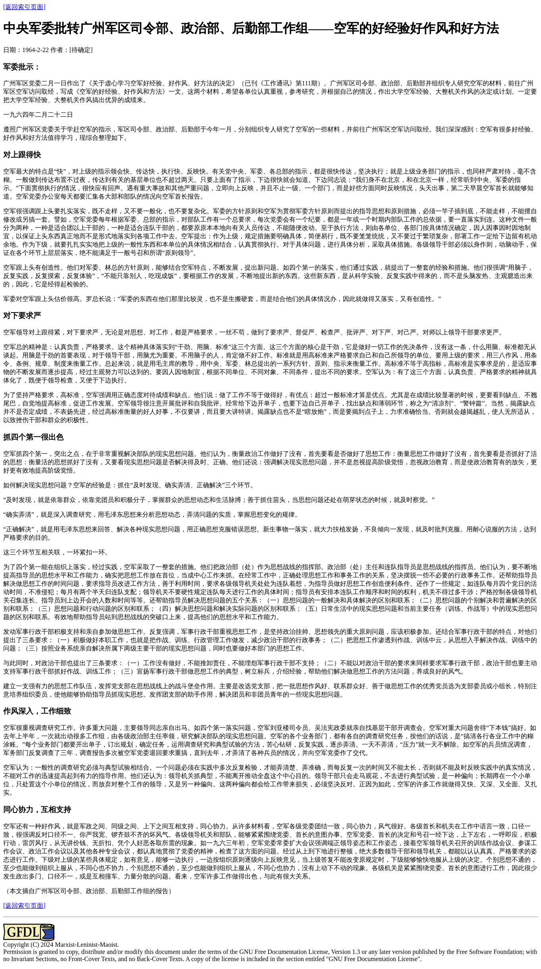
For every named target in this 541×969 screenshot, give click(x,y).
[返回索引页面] (24, 7)
